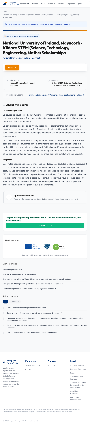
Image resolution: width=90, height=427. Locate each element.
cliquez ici (67, 24)
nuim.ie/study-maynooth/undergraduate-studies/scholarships (56, 95)
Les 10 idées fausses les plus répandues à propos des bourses (32, 332)
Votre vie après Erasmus (12, 270)
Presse (72, 373)
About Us (51, 365)
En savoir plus (45, 225)
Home (5, 12)
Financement (24, 4)
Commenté (15, 301)
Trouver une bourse (32, 365)
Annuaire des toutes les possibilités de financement (78, 385)
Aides (43, 4)
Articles (28, 369)
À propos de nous (77, 365)
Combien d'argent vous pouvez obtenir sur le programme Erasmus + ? (30, 289)
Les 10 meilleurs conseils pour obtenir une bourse (26, 308)
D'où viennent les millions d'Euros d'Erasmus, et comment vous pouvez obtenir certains (37, 279)
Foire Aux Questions (78, 369)
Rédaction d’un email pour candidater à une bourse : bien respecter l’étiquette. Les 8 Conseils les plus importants (47, 326)
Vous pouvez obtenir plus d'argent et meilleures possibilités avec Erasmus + (33, 284)
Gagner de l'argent (74, 4)
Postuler (61, 4)
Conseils (51, 4)
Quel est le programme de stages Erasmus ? (20, 274)
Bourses (35, 4)
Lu (6, 301)
